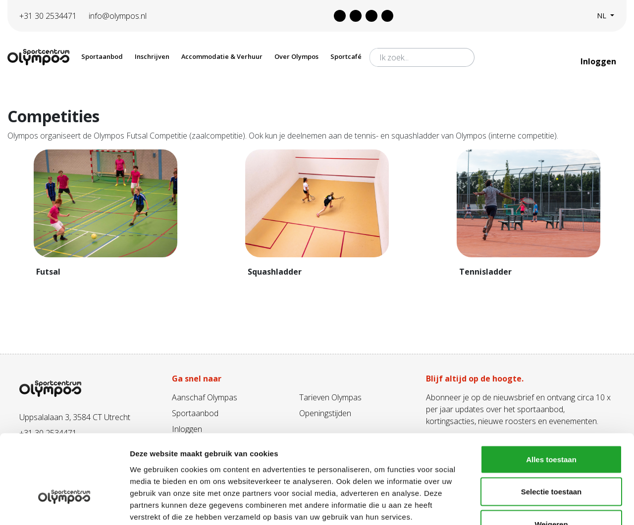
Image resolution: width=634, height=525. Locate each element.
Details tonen (535, 505)
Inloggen (599, 61)
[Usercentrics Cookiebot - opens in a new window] (64, 505)
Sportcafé (346, 56)
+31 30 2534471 (48, 15)
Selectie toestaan (551, 428)
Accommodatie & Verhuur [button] (222, 56)
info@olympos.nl (118, 15)
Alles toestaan (551, 395)
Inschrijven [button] (152, 56)
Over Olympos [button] (296, 56)
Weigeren (551, 460)
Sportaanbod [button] (102, 56)
